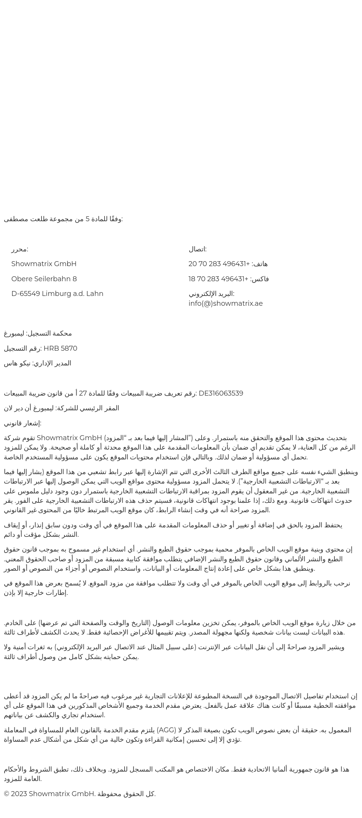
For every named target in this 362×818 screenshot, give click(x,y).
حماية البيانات (118, 805)
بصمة (81, 805)
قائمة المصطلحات (173, 805)
